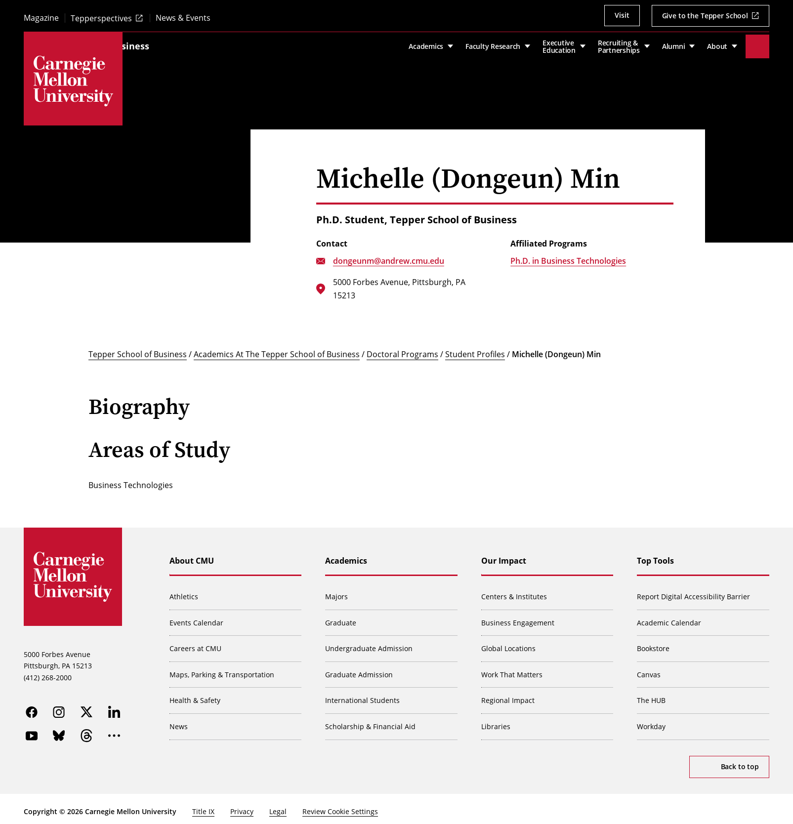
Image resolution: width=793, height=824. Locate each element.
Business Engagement (518, 616)
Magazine (41, 18)
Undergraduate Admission (369, 642)
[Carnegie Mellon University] (73, 81)
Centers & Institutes (514, 590)
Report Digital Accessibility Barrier (694, 590)
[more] (115, 731)
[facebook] (32, 707)
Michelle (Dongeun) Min (556, 348)
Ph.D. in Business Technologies (568, 254)
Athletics (184, 590)
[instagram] (59, 707)
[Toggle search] (757, 43)
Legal (278, 805)
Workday (651, 720)
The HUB (651, 695)
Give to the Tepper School (705, 15)
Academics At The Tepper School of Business (277, 348)
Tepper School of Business (188, 43)
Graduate (341, 616)
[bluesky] (59, 731)
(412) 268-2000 (48, 672)
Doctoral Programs (402, 348)
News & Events (183, 18)
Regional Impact (508, 695)
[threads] (87, 731)
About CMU (192, 554)
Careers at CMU (196, 642)
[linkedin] (115, 707)
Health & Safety (195, 695)
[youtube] (32, 731)
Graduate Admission (359, 668)
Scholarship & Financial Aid (371, 720)
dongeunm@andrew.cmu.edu (388, 254)
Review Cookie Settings (340, 805)
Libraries (496, 720)
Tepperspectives (101, 18)
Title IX (203, 805)
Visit (622, 15)
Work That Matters (512, 668)
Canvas (649, 668)
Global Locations (509, 642)
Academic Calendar (669, 616)
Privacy (241, 805)
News (179, 720)
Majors (337, 590)
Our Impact (504, 554)
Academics (347, 554)
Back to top (740, 760)
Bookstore (653, 642)
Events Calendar (197, 616)
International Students (363, 695)
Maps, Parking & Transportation (222, 668)
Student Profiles (475, 348)
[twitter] (87, 707)
